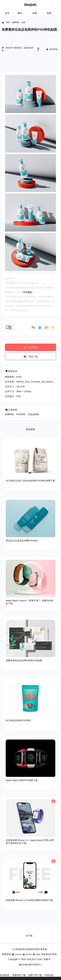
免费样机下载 (19, 975)
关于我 (29, 935)
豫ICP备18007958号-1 (30, 964)
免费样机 (36, 13)
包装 (23, 22)
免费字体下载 (35, 975)
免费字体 (51, 13)
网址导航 (22, 13)
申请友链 (49, 975)
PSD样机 (21, 414)
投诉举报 (51, 49)
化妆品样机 (33, 414)
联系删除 (27, 292)
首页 (7, 13)
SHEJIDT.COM (34, 959)
